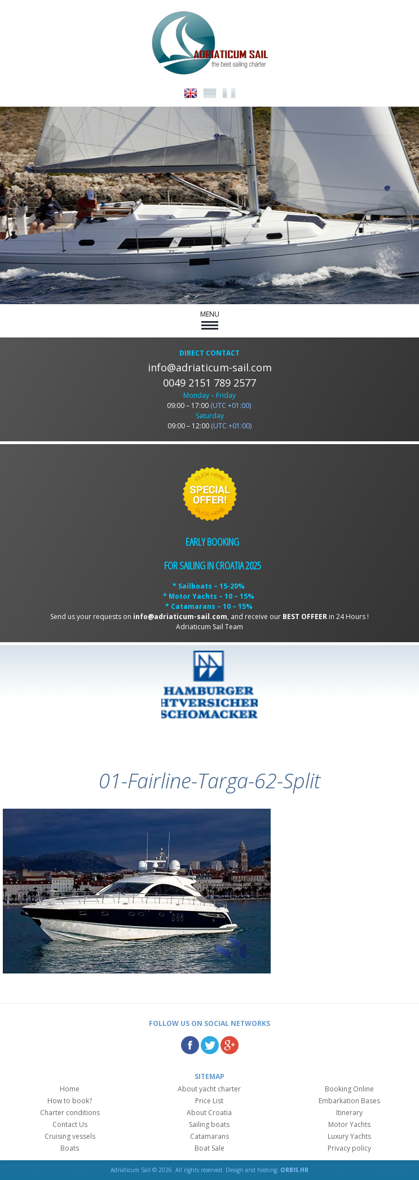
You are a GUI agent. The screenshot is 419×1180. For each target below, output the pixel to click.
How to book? (69, 1101)
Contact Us (69, 1124)
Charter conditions (70, 1112)
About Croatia (209, 1112)
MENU (209, 319)
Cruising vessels (70, 1136)
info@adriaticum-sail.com (210, 367)
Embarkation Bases (349, 1101)
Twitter (210, 1045)
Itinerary (349, 1112)
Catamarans (209, 1136)
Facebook (190, 1045)
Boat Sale (209, 1148)
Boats (69, 1148)
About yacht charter (209, 1089)
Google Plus (229, 1045)
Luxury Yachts (349, 1136)
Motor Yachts (349, 1124)
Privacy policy (349, 1148)
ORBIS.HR (294, 1170)
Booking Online (349, 1089)
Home (70, 1089)
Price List (209, 1101)
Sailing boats (209, 1124)
